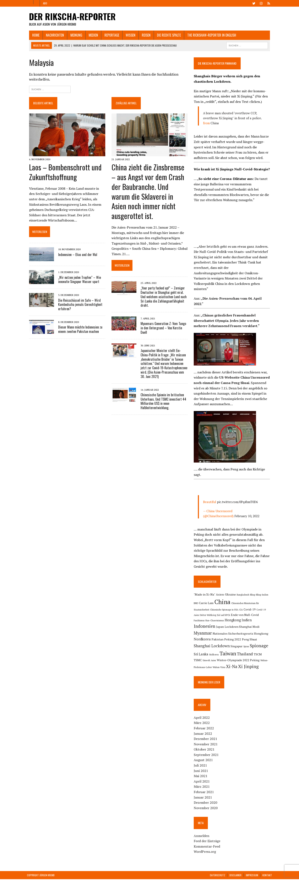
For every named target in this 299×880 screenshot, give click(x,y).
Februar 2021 (204, 792)
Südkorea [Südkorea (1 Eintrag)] (253, 647)
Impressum (252, 876)
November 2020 (206, 808)
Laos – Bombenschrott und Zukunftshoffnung (63, 172)
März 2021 (202, 787)
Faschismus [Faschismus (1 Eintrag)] (265, 615)
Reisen (144, 35)
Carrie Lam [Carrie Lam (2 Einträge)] (207, 603)
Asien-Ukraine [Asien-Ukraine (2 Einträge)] (227, 594)
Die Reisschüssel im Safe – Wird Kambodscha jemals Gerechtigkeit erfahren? (78, 305)
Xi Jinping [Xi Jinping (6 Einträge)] (216, 667)
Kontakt (267, 876)
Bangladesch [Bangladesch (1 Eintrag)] (243, 594)
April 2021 (202, 782)
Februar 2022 (204, 729)
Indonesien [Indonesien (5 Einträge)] (252, 621)
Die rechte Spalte (167, 35)
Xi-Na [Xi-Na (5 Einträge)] (200, 667)
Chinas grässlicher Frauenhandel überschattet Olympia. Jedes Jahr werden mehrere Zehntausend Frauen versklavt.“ (227, 320)
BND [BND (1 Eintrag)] (196, 603)
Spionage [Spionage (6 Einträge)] (223, 646)
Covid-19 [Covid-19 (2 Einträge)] (250, 610)
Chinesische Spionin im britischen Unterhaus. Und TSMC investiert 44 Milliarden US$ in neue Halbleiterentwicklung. (162, 392)
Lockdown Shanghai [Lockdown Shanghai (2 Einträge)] (207, 628)
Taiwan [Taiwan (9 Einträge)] (202, 654)
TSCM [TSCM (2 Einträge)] (233, 655)
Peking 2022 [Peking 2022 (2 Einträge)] (202, 640)
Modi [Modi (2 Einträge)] (225, 628)
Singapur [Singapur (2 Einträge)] (200, 647)
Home (33, 35)
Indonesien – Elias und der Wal (75, 255)
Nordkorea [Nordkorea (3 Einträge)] (243, 633)
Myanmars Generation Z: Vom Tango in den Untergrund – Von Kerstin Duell (162, 319)
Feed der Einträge (207, 841)
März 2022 (202, 723)
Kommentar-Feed (207, 847)
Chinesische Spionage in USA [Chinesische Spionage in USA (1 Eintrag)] (225, 609)
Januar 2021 (203, 798)
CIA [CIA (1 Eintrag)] (241, 609)
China (215, 123)
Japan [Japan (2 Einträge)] (268, 621)
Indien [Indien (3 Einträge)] (236, 621)
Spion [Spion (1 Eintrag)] (210, 647)
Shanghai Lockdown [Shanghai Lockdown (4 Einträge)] (246, 639)
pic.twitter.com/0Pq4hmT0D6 (238, 502)
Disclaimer (235, 876)
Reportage (109, 35)
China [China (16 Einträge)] (223, 602)
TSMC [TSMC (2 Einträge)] (242, 655)
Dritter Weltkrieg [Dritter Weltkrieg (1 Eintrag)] (208, 615)
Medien (91, 35)
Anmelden (202, 836)
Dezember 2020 (206, 803)
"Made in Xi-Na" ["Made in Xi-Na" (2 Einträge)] (205, 594)
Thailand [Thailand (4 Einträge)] (220, 654)
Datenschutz (217, 876)
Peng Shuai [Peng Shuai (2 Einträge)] (219, 640)
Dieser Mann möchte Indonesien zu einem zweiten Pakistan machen (78, 330)
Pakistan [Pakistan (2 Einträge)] (259, 634)
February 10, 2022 (247, 516)
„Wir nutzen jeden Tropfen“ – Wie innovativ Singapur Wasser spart (77, 280)
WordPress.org (205, 852)
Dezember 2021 (206, 739)
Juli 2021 (201, 766)
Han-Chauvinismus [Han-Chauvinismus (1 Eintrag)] (203, 621)
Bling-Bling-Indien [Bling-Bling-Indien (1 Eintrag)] (260, 594)
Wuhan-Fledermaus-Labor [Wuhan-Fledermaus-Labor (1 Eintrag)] (240, 661)
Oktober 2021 (204, 750)
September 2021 (206, 755)
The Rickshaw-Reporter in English (209, 35)
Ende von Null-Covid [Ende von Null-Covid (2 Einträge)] (245, 615)
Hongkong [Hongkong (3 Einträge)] (222, 621)
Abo (45, 3)
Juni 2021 (201, 771)
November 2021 (206, 745)
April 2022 (202, 718)
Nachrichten (53, 35)
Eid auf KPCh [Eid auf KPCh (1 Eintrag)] (224, 615)
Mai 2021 (201, 776)
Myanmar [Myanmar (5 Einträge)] (239, 627)
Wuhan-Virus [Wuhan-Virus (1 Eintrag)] (260, 661)
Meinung (74, 35)
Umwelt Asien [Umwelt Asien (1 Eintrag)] (253, 655)
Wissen (128, 35)
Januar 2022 (203, 734)
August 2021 (203, 760)
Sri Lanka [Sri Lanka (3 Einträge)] (240, 647)
